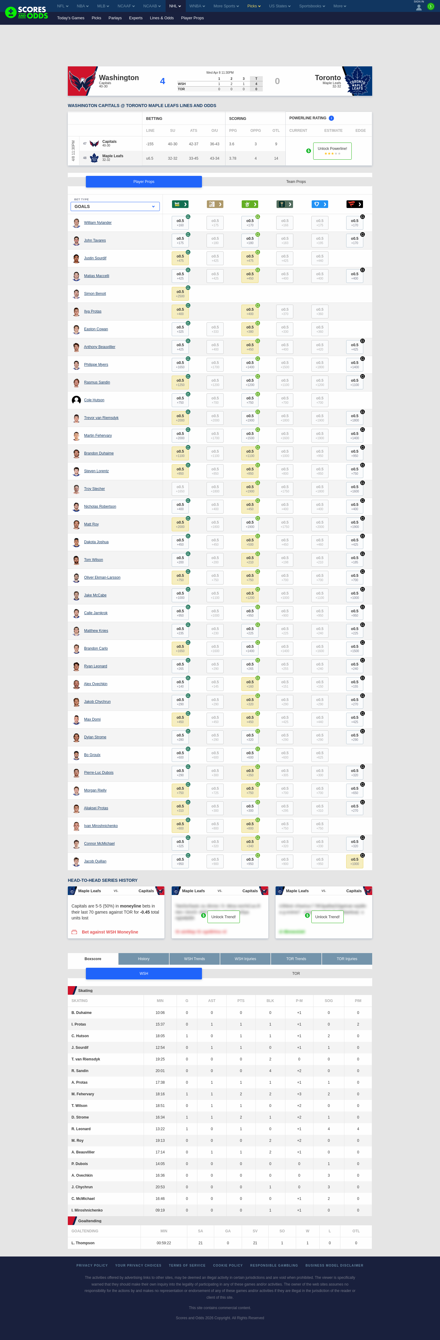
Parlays (115, 18)
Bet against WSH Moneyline (110, 932)
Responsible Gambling (274, 1265)
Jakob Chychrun (97, 702)
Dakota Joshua (96, 542)
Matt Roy (91, 524)
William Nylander (98, 223)
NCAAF (126, 6)
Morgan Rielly (95, 790)
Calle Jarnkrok (96, 613)
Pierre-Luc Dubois (98, 772)
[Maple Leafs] (112, 156)
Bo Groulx (92, 755)
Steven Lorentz (96, 471)
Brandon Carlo (96, 648)
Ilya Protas (92, 311)
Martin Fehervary (98, 435)
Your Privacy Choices (138, 1265)
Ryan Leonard (95, 666)
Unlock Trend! (223, 917)
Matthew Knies (96, 631)
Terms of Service (187, 1265)
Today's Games (70, 18)
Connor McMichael (99, 843)
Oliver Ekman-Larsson (102, 577)
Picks (96, 18)
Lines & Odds (162, 18)
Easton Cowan (96, 329)
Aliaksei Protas (96, 808)
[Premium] (430, 9)
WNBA (197, 6)
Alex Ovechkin (96, 684)
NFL (62, 6)
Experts (136, 18)
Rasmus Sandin (97, 382)
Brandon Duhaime (99, 453)
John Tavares (95, 240)
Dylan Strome (95, 737)
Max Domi (92, 719)
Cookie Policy (228, 1265)
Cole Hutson (94, 400)
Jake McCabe (95, 595)
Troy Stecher (94, 489)
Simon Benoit (95, 293)
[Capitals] (109, 141)
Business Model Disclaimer (335, 1265)
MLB (103, 6)
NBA (83, 6)
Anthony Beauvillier (100, 347)
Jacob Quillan (95, 861)
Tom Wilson (93, 560)
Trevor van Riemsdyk (101, 418)
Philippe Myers (96, 364)
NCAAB (152, 6)
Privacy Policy (92, 1265)
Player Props (192, 18)
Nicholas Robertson (100, 506)
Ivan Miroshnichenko (101, 826)
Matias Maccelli (96, 276)
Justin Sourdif (95, 258)
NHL (175, 6)
